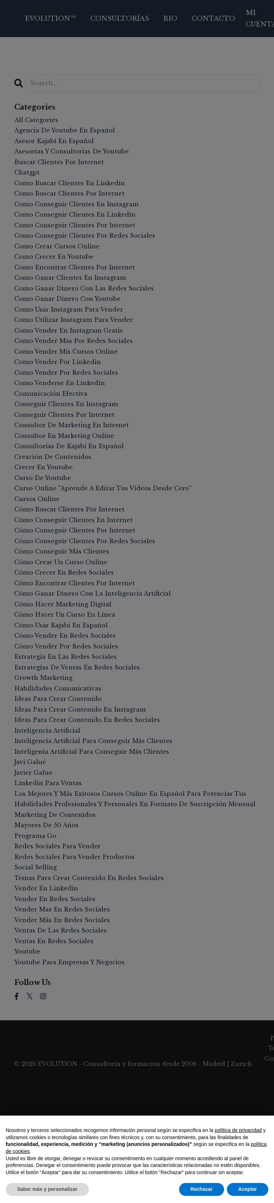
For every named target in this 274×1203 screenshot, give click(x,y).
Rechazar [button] (202, 1189)
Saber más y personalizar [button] (47, 1189)
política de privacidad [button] (238, 1130)
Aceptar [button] (247, 1189)
